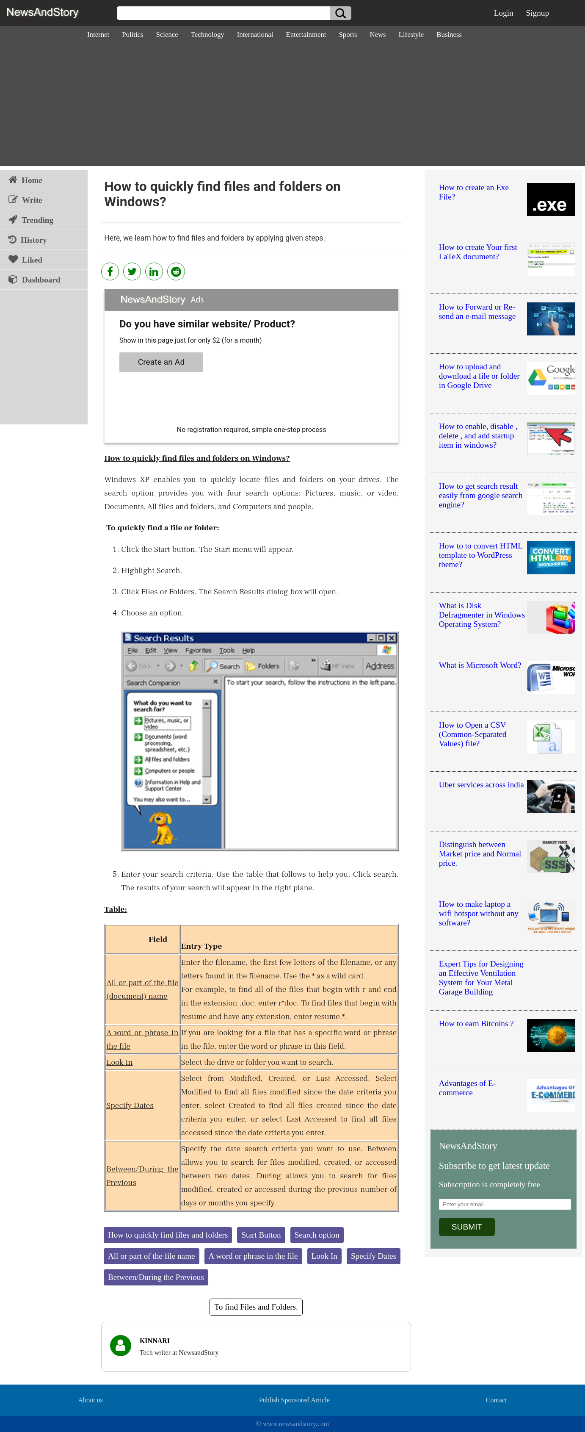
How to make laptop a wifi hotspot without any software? (479, 913)
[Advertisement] (292, 106)
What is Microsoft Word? (480, 665)
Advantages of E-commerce (467, 1088)
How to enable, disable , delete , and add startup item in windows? (478, 435)
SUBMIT (467, 1226)
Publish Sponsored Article (294, 1400)
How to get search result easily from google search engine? (481, 495)
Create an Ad (161, 362)
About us (90, 1400)
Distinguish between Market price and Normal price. (480, 853)
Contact (496, 1400)
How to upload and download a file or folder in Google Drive (479, 376)
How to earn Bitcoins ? (476, 1023)
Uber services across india (481, 784)
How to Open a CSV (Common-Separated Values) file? (473, 734)
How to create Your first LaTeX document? (478, 252)
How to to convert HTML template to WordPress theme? (481, 555)
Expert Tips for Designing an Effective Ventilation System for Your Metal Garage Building (481, 977)
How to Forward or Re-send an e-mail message (477, 311)
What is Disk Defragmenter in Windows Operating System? (482, 615)
